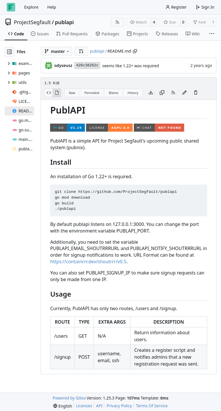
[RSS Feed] (117, 22)
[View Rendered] (57, 93)
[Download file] (150, 93)
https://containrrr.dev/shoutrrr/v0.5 (88, 261)
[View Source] (48, 93)
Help (51, 7)
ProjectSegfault (32, 22)
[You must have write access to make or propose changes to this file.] (195, 93)
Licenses (84, 405)
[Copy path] (135, 51)
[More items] (211, 34)
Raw (72, 93)
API (99, 405)
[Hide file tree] (9, 52)
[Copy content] (162, 93)
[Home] (11, 7)
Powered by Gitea (69, 398)
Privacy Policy (119, 405)
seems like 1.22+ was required (130, 65)
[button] (81, 51)
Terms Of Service (152, 405)
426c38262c (87, 65)
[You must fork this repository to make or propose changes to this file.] (184, 93)
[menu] (62, 406)
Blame (113, 93)
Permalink (92, 93)
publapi (64, 22)
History (132, 93)
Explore (31, 7)
